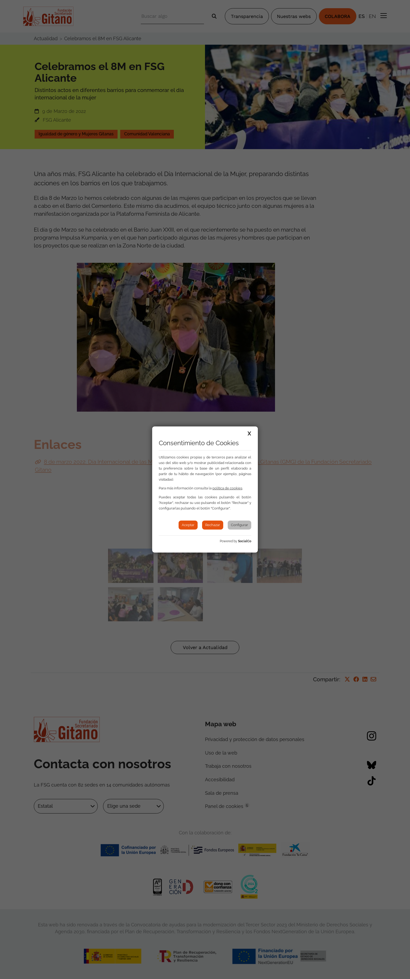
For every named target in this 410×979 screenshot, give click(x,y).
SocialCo (244, 541)
